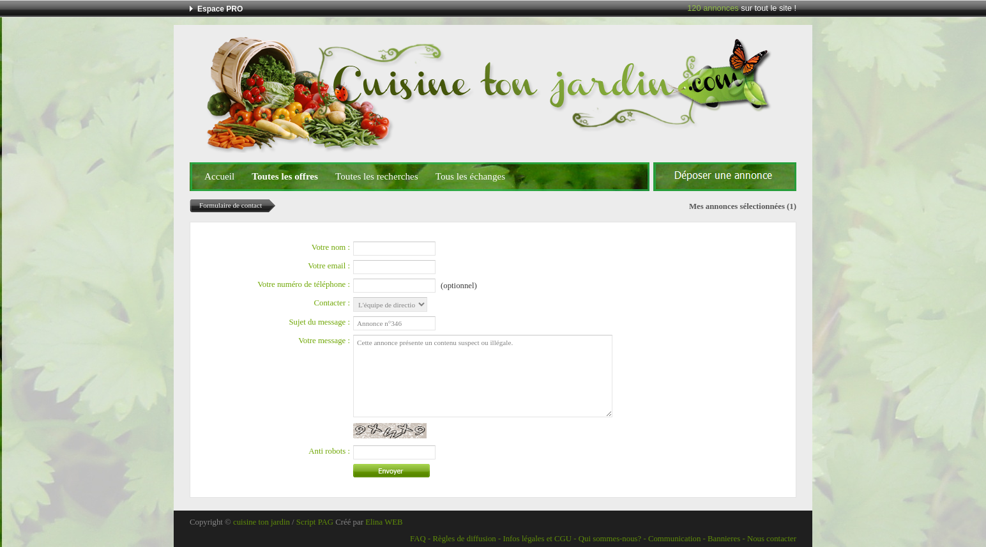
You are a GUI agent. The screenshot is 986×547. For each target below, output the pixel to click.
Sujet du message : (319, 322)
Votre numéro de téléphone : (303, 284)
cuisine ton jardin (261, 522)
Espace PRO (220, 8)
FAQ (418, 538)
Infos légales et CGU (537, 538)
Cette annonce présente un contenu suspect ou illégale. (482, 376)
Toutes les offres (285, 176)
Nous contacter (771, 538)
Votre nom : (331, 247)
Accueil (219, 176)
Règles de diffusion (464, 538)
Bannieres (724, 538)
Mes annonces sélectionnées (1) (742, 206)
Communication (674, 538)
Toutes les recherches (376, 176)
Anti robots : (329, 451)
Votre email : (329, 265)
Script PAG (314, 522)
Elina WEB (383, 522)
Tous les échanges (470, 176)
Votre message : (324, 340)
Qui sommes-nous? (610, 538)
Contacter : (332, 302)
